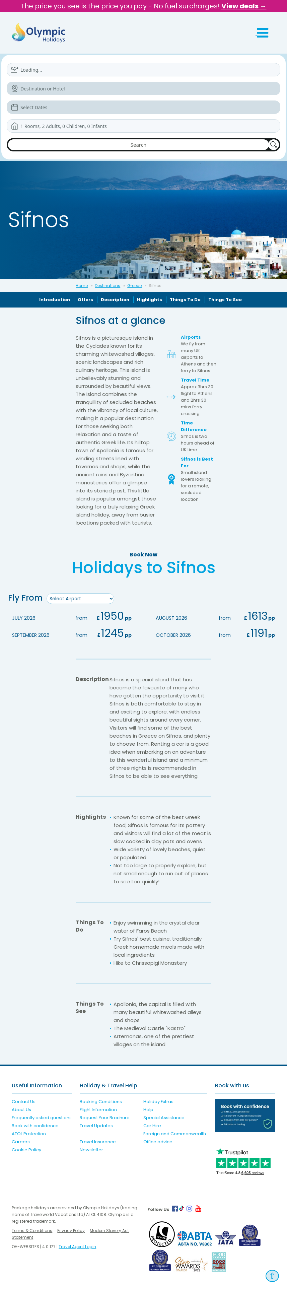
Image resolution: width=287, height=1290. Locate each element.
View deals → (244, 6)
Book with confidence (35, 1126)
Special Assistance (164, 1117)
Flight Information (98, 1109)
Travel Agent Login (77, 1246)
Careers (21, 1142)
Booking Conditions (101, 1101)
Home (82, 285)
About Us (21, 1109)
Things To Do (185, 299)
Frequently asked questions (42, 1117)
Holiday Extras (158, 1101)
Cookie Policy (26, 1150)
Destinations (107, 285)
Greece (134, 285)
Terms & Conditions (32, 1230)
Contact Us (23, 1101)
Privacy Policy (71, 1230)
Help (148, 1109)
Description (115, 299)
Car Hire (152, 1126)
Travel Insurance (98, 1142)
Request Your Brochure (105, 1117)
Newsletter (91, 1150)
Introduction (54, 299)
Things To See (225, 299)
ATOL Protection (29, 1134)
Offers (85, 299)
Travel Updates (96, 1126)
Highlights (149, 299)
